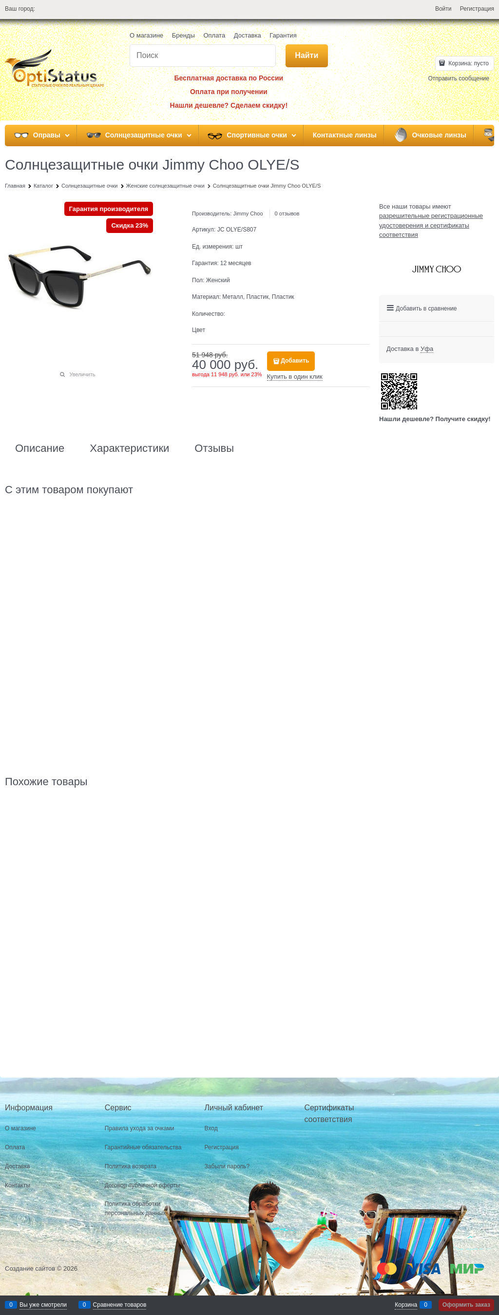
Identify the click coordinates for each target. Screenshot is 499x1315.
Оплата (214, 35)
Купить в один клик (295, 376)
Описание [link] (39, 448)
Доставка (247, 35)
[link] (427, 349)
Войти (443, 8)
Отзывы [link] (214, 448)
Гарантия (282, 35)
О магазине (146, 35)
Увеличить (82, 374)
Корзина (406, 1305)
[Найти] (307, 55)
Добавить (295, 360)
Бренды (183, 35)
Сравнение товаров (120, 1305)
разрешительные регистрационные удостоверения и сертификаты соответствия (431, 225)
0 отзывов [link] (287, 213)
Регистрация (477, 8)
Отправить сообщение (458, 78)
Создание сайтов (30, 1268)
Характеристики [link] (129, 448)
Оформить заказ (466, 1304)
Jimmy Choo (248, 213)
